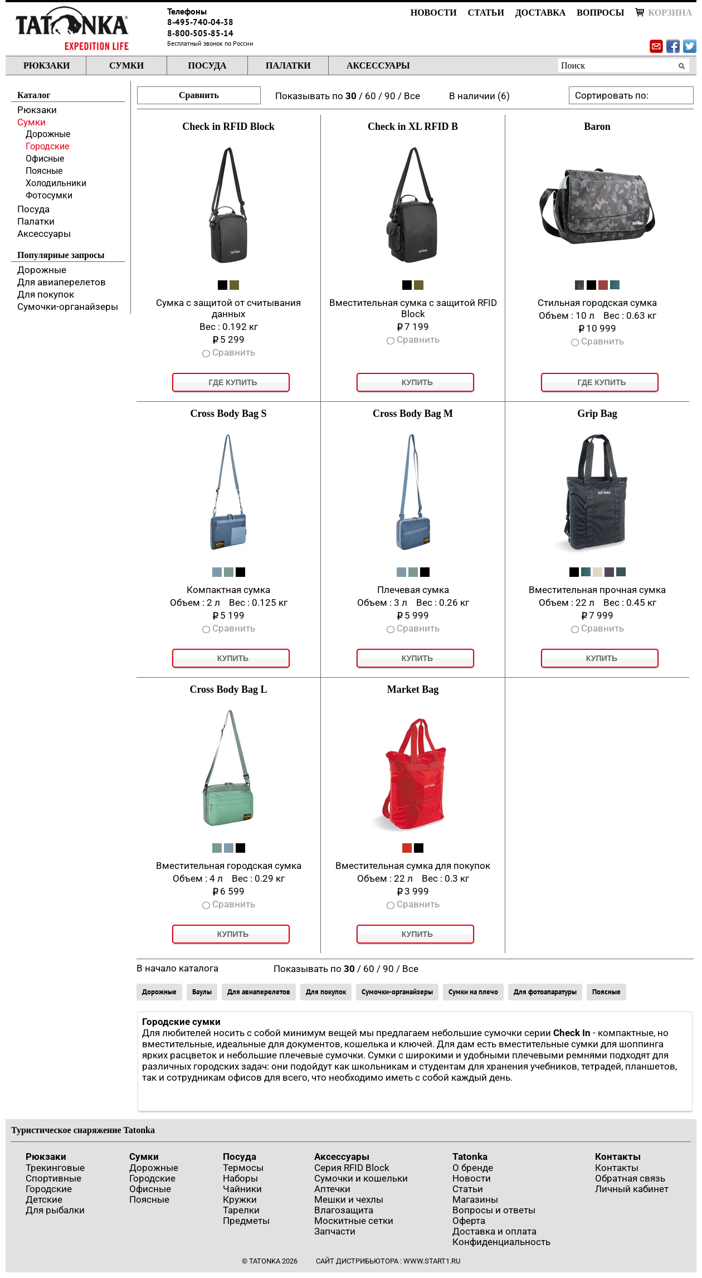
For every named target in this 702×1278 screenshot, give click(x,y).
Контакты (618, 1156)
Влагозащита (343, 1210)
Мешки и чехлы (348, 1199)
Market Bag (412, 689)
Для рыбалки (55, 1210)
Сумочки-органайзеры (67, 306)
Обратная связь (630, 1178)
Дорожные (48, 134)
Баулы (202, 992)
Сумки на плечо (473, 992)
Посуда (207, 65)
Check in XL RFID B (413, 126)
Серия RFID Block (351, 1167)
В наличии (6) (479, 95)
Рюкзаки (46, 65)
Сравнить (199, 95)
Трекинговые (55, 1167)
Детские (44, 1199)
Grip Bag (597, 413)
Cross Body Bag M (413, 413)
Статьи (486, 12)
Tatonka (470, 1156)
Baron (597, 126)
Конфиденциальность (501, 1241)
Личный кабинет (632, 1188)
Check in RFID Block (228, 126)
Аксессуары (378, 65)
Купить (417, 382)
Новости (434, 12)
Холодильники (56, 183)
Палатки (288, 65)
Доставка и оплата (494, 1231)
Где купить (232, 382)
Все (412, 95)
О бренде (472, 1167)
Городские (47, 146)
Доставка (540, 12)
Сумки (126, 65)
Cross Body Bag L (228, 689)
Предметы (246, 1220)
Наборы (240, 1178)
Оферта (468, 1220)
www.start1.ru (431, 1261)
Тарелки (241, 1210)
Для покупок (45, 294)
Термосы (243, 1167)
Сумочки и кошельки (361, 1178)
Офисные (45, 158)
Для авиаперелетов (61, 282)
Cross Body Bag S (228, 413)
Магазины (475, 1199)
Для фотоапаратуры (545, 992)
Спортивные (53, 1178)
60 (370, 95)
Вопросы (600, 12)
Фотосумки (49, 195)
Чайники (242, 1188)
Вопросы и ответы (493, 1210)
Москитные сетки (353, 1220)
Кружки (240, 1199)
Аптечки (332, 1188)
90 (390, 95)
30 (351, 95)
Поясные (44, 171)
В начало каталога (177, 968)
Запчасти (334, 1231)
